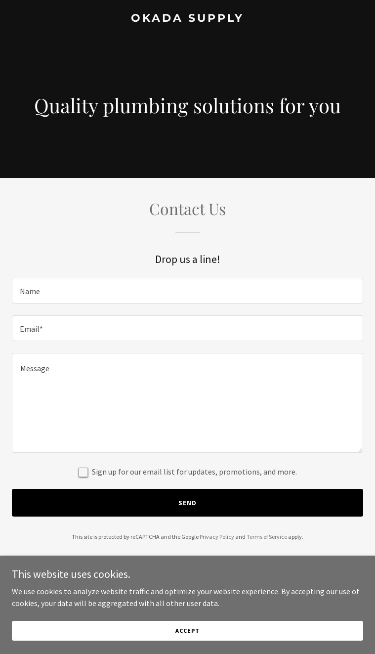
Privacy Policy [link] (217, 536)
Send (187, 502)
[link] (187, 19)
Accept (187, 630)
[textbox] (187, 291)
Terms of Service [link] (267, 536)
